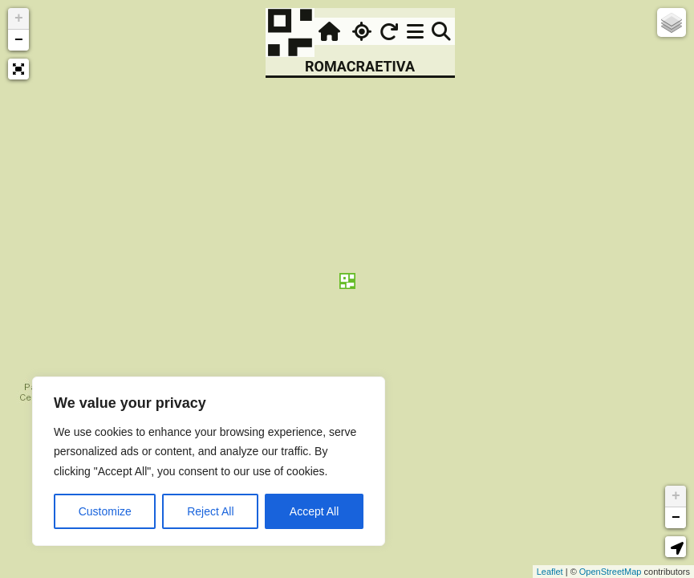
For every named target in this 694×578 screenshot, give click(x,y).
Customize (105, 511)
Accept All (314, 511)
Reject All (210, 511)
